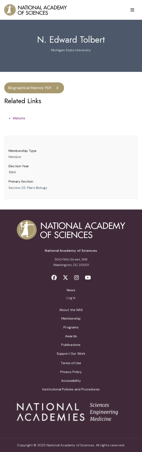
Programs (70, 327)
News (71, 290)
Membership (71, 318)
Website (19, 118)
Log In (71, 298)
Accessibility (71, 380)
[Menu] (132, 9)
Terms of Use (71, 363)
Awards (71, 336)
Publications (70, 345)
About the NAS (71, 310)
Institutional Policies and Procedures (71, 389)
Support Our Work (71, 353)
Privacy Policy (71, 372)
